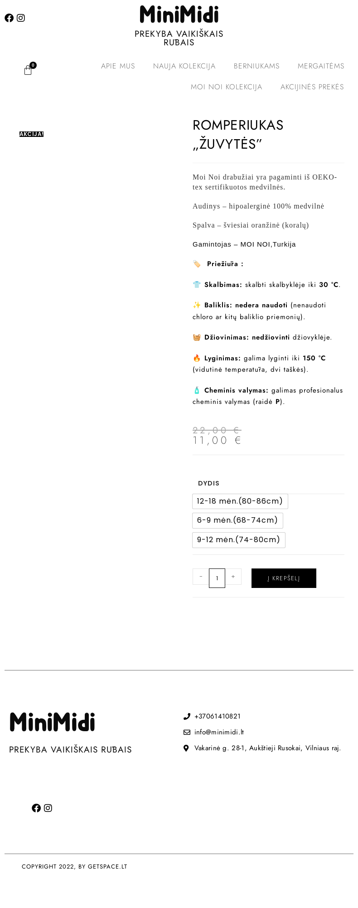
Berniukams (257, 66)
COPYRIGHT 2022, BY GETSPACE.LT (74, 866)
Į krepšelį (284, 578)
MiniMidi (179, 16)
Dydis (209, 483)
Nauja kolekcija (184, 66)
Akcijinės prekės (312, 87)
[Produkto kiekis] (217, 578)
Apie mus (118, 66)
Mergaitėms (321, 66)
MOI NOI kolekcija (226, 87)
